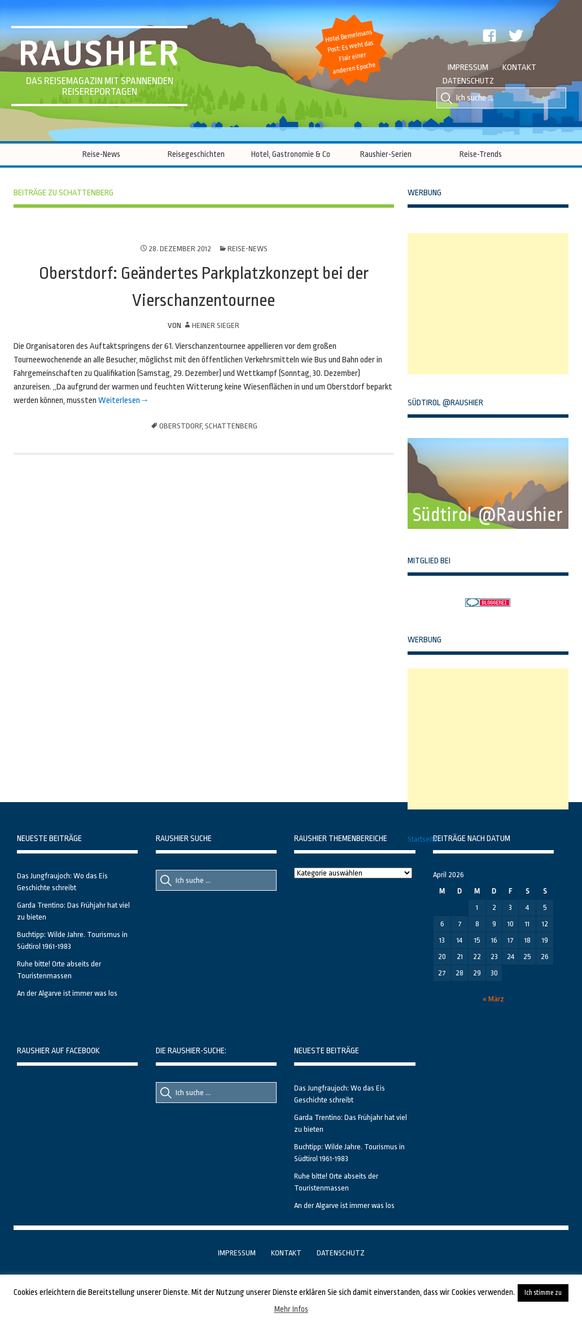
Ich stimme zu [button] (543, 1293)
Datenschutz (468, 81)
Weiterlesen (118, 400)
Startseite (422, 839)
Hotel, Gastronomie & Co (290, 154)
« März (493, 999)
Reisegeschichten (196, 154)
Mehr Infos (291, 1309)
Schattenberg (231, 426)
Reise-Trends (481, 154)
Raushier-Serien (386, 154)
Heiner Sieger (215, 325)
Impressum (468, 67)
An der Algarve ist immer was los (67, 993)
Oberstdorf (180, 426)
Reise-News (101, 154)
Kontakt (519, 67)
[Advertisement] (492, 303)
